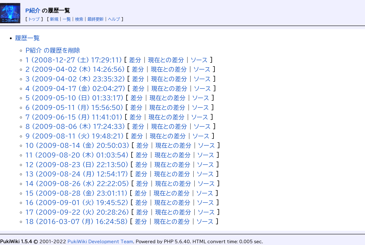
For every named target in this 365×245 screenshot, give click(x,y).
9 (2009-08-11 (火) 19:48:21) (74, 136)
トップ (34, 19)
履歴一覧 (27, 38)
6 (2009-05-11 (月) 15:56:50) (74, 107)
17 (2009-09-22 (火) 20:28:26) (77, 212)
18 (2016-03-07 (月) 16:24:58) (76, 221)
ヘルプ (114, 19)
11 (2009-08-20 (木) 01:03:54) (77, 155)
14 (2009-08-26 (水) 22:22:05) (77, 184)
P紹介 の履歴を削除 (52, 50)
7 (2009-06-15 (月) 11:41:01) (73, 117)
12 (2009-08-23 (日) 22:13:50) (76, 165)
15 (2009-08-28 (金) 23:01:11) (76, 193)
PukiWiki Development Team (100, 242)
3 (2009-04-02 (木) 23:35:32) (75, 79)
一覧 (67, 19)
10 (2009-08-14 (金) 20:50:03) (77, 145)
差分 (135, 60)
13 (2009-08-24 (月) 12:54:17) (76, 174)
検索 (79, 19)
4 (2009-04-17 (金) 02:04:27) (75, 88)
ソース (199, 60)
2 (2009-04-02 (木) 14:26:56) (75, 69)
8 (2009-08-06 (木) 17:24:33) (75, 126)
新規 (54, 19)
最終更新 (95, 19)
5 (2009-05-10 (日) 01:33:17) (74, 98)
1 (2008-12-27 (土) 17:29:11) (73, 60)
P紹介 (32, 10)
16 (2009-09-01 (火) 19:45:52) (76, 202)
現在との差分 (166, 60)
